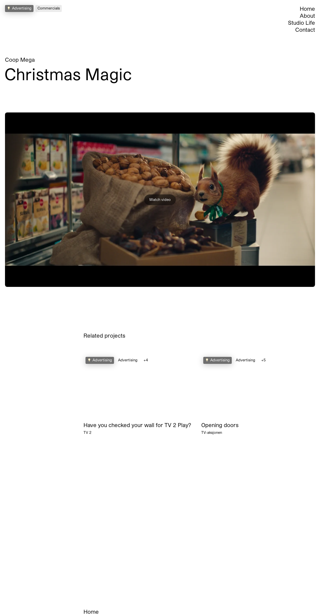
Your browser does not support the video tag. (140, 387)
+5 (263, 360)
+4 (146, 360)
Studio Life (301, 22)
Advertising (128, 360)
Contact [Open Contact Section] (305, 29)
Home (307, 8)
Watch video (160, 199)
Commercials (49, 8)
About (307, 15)
